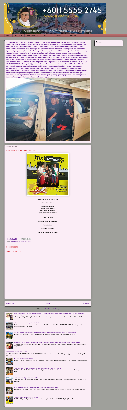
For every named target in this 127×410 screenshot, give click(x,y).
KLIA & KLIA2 (18, 35)
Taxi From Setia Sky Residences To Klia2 (26, 378)
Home (48, 304)
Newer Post (10, 304)
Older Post (86, 304)
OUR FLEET (45, 35)
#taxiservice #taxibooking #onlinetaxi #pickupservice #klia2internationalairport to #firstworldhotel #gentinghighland (47, 342)
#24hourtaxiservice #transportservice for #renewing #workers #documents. (36, 323)
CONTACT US (71, 35)
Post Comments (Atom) (52, 309)
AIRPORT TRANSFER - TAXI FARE (16, 352)
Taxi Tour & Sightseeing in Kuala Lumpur (26, 397)
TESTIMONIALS (58, 35)
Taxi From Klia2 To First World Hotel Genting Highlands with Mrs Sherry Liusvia (37, 368)
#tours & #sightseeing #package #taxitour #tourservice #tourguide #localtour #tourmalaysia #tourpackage (45, 332)
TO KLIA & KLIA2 (26, 241)
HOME (8, 35)
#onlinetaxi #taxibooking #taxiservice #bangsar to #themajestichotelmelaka (36, 387)
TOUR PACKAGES (32, 35)
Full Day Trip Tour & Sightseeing (23, 358)
